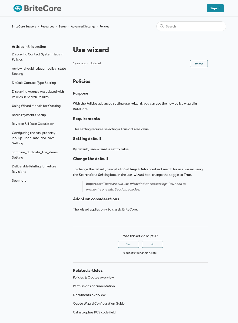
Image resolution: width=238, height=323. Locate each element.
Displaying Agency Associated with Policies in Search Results (38, 94)
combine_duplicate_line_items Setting (35, 155)
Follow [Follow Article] (199, 63)
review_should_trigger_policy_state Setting (39, 71)
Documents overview (89, 295)
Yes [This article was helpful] (128, 244)
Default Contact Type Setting (34, 83)
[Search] (191, 26)
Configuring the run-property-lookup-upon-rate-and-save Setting (34, 138)
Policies (104, 26)
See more (19, 180)
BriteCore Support (24, 26)
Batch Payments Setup (29, 115)
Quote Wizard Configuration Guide (99, 303)
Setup (62, 26)
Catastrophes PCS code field (94, 312)
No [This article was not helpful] (152, 244)
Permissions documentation (94, 286)
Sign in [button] (215, 8)
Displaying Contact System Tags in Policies (37, 57)
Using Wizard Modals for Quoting (36, 106)
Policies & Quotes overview (93, 277)
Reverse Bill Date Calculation (33, 124)
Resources (47, 26)
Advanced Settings (83, 26)
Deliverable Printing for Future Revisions (34, 169)
